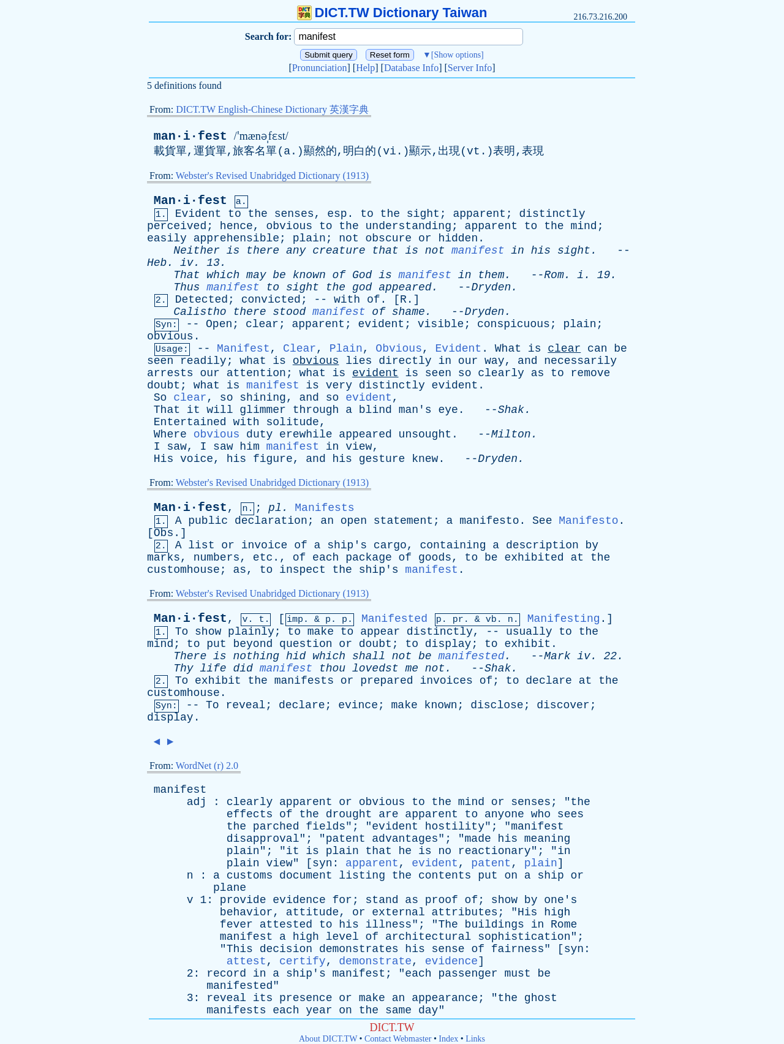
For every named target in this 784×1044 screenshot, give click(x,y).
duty (259, 434)
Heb (157, 263)
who (541, 814)
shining (262, 398)
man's (415, 410)
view (358, 447)
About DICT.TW (328, 1038)
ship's (347, 545)
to (234, 214)
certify (302, 961)
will (219, 410)
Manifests (324, 508)
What (508, 348)
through (316, 410)
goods (434, 557)
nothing (256, 656)
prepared (386, 681)
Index (448, 1038)
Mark (557, 656)
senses (294, 214)
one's (560, 900)
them (491, 275)
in (517, 250)
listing (362, 875)
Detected (201, 299)
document (305, 875)
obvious (289, 226)
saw (176, 447)
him (249, 447)
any (296, 250)
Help (365, 67)
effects (250, 814)
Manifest (243, 348)
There (189, 656)
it (193, 410)
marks (163, 557)
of (339, 275)
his (541, 250)
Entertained (190, 422)
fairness (517, 949)
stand (382, 900)
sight (423, 214)
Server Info (470, 67)
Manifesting (563, 619)
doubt (163, 385)
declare (549, 681)
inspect (302, 570)
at (577, 557)
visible (441, 324)
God (362, 275)
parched (276, 826)
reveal (245, 705)
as (538, 373)
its (263, 998)
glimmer (262, 410)
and (527, 361)
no (444, 851)
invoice (264, 545)
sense (448, 949)
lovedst (375, 668)
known (309, 275)
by (592, 545)
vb (491, 620)
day (428, 1010)
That (186, 275)
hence (236, 226)
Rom (554, 275)
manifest (477, 250)
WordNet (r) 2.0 (207, 765)
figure (273, 459)
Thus (186, 287)
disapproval (263, 839)
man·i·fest (190, 136)
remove (591, 373)
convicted (271, 299)
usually (529, 632)
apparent (479, 214)
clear (262, 324)
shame (408, 312)
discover (563, 705)
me (411, 668)
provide (243, 900)
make (320, 632)
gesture (382, 459)
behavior (246, 912)
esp (337, 214)
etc (263, 557)
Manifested (394, 619)
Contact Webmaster (397, 1038)
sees (570, 814)
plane (229, 888)
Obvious (398, 348)
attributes (465, 912)
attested (286, 924)
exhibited (534, 557)
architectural (428, 937)
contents (444, 875)
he (405, 851)
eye (448, 410)
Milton (511, 434)
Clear (299, 348)
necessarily (580, 361)
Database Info (411, 67)
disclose (496, 705)
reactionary (494, 851)
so (465, 373)
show (208, 632)
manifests (304, 681)
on (511, 875)
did (242, 668)
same (398, 1010)
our (468, 361)
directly (405, 361)
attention (256, 373)
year (319, 1010)
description (542, 545)
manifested (471, 656)
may (256, 275)
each (325, 557)
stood (289, 312)
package (368, 557)
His (163, 459)
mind (583, 226)
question (305, 644)
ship (550, 875)
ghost (540, 998)
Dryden (491, 287)
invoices (446, 681)
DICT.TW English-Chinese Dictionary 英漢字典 (272, 109)
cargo (390, 545)
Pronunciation (319, 67)
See (542, 521)
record (226, 973)
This (240, 949)
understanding (408, 226)
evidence (299, 900)
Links (475, 1038)
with (347, 299)
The (448, 924)
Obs (163, 533)
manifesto (489, 521)
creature (338, 250)
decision (286, 949)
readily (203, 361)
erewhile (305, 434)
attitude (312, 912)
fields (325, 826)
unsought (425, 434)
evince (358, 705)
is (233, 250)
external (398, 912)
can (597, 348)
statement (403, 521)
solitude (292, 422)
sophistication (524, 937)
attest (246, 961)
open (354, 521)
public (208, 521)
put (216, 644)
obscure (389, 238)
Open (219, 324)
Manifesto (588, 521)
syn (322, 863)
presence (305, 998)
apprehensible (236, 238)
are (388, 814)
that (385, 250)
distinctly (552, 214)
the (258, 214)
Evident (198, 214)
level (342, 937)
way (494, 361)
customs (250, 875)
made (478, 839)
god (362, 287)
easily (167, 238)
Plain (346, 348)
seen (160, 361)
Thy (183, 668)
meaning (547, 839)
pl (275, 508)
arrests (170, 373)
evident (381, 324)
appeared (405, 287)
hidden (458, 238)
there (262, 250)
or (425, 238)
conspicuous (513, 324)
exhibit (527, 644)
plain (309, 238)
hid (296, 656)
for (342, 900)
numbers (217, 557)
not (348, 238)
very (339, 385)
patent (346, 839)
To (182, 632)
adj (196, 802)
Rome (564, 924)
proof (441, 900)
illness (389, 924)
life (213, 668)
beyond (253, 644)
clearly (501, 373)
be (279, 275)
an (327, 521)
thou (332, 668)
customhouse (183, 570)
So (160, 398)
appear (380, 632)
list (201, 545)
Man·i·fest (190, 201)
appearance (445, 998)
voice (196, 459)
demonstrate (375, 961)
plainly (251, 632)
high (557, 912)
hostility (454, 826)
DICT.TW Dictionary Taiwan (392, 12)
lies (358, 361)
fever (236, 924)
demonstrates (359, 949)
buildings (494, 924)
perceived (176, 226)
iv (187, 263)
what (252, 361)
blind (375, 410)
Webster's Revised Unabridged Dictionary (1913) (272, 175)
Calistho (199, 312)
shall (368, 656)
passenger (467, 973)
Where (170, 434)
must (517, 973)
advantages (405, 839)
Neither (196, 250)
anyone (504, 814)
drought (349, 814)
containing (453, 545)
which (222, 275)
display (448, 644)
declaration (271, 521)
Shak (511, 410)
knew (425, 459)
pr (458, 620)
